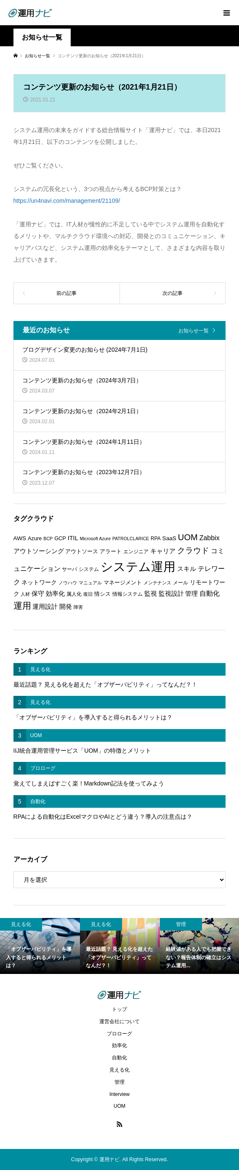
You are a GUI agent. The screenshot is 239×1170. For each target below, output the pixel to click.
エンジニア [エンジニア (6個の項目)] (136, 551)
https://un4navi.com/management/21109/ (66, 200)
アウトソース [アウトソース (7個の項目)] (81, 551)
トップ (119, 1009)
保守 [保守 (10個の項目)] (38, 593)
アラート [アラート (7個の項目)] (111, 551)
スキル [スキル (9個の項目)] (186, 568)
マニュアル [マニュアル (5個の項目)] (90, 582)
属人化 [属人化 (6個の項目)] (74, 594)
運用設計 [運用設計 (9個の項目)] (45, 606)
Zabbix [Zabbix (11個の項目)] (209, 537)
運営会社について (119, 1021)
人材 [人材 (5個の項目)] (25, 594)
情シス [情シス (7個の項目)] (102, 594)
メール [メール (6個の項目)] (180, 583)
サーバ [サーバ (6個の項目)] (69, 569)
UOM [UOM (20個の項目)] (188, 537)
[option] (40, 946)
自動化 (119, 1058)
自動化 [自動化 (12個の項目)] (209, 593)
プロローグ (119, 1034)
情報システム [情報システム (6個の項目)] (127, 594)
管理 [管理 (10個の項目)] (191, 593)
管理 (119, 1082)
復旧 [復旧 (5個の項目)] (88, 594)
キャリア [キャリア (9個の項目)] (162, 551)
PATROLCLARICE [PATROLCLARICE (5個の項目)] (130, 538)
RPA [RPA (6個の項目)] (156, 538)
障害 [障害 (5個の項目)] (78, 607)
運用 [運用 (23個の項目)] (22, 605)
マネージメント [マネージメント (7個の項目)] (123, 582)
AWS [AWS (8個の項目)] (20, 538)
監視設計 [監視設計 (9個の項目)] (171, 593)
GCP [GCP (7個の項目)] (60, 538)
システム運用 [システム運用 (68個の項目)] (138, 566)
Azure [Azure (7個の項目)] (35, 538)
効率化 (119, 1045)
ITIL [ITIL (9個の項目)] (73, 538)
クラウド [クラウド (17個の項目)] (193, 550)
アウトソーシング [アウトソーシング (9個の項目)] (38, 551)
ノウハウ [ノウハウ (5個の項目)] (67, 582)
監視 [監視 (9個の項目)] (150, 593)
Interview (119, 1094)
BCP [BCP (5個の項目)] (48, 538)
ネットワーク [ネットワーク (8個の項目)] (39, 582)
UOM (119, 1106)
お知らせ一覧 (193, 331)
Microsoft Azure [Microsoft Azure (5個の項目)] (95, 538)
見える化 (119, 1070)
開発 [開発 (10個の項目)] (65, 606)
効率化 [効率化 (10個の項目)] (55, 593)
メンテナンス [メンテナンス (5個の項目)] (157, 582)
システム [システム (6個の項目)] (89, 569)
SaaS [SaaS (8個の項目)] (169, 538)
